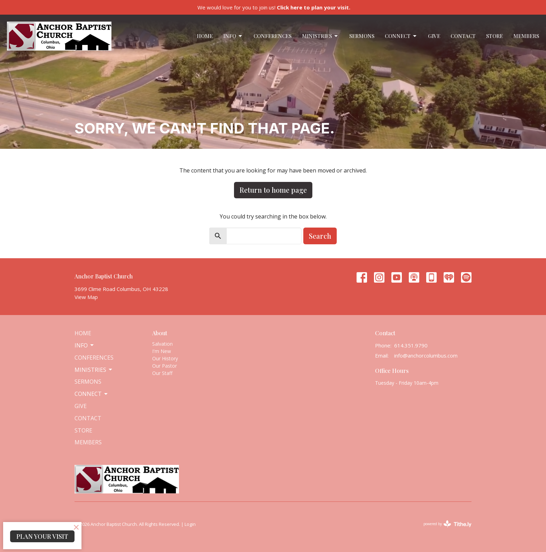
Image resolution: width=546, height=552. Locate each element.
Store (494, 35)
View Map (86, 296)
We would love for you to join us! (273, 7)
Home (205, 35)
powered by (447, 524)
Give (434, 35)
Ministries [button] (94, 370)
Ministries (320, 36)
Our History (165, 358)
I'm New (161, 351)
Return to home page (273, 189)
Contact (463, 35)
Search (320, 235)
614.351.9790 (411, 345)
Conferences (272, 35)
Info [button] (85, 345)
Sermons (361, 35)
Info (233, 36)
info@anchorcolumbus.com (426, 355)
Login (190, 524)
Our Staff (162, 373)
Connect (401, 36)
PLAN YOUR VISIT (42, 536)
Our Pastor (164, 365)
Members (526, 35)
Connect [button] (92, 394)
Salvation (162, 343)
